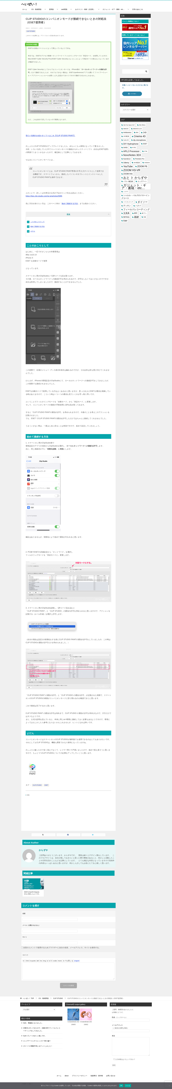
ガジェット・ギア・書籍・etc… (114, 9)
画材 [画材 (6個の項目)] (136, 217)
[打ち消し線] (37, 960)
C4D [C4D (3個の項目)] (145, 132)
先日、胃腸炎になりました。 (33, 1023)
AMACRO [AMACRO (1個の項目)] (125, 128)
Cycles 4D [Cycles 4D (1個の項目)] (126, 140)
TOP (28, 998)
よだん (32, 231)
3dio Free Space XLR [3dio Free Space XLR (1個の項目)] (128, 125)
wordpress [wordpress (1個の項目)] (147, 162)
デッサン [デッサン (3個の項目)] (127, 206)
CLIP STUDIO (31, 31)
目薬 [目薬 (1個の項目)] (144, 217)
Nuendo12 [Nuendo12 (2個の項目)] (127, 159)
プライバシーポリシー (79, 1076)
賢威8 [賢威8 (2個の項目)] (125, 221)
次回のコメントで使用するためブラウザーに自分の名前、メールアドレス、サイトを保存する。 (62, 948)
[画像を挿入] (44, 960)
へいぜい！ (29, 3)
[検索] (135, 71)
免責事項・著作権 (96, 1076)
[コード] (55, 960)
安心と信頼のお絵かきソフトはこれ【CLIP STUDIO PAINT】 (50, 136)
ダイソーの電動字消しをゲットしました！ (37, 1046)
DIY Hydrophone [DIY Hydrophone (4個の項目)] (130, 144)
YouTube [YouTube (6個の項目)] (128, 166)
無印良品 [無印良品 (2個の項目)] (126, 217)
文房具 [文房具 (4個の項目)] (126, 213)
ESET (46, 785)
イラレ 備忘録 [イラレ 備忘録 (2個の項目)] (128, 181)
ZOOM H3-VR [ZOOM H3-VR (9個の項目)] (131, 170)
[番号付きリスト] (50, 960)
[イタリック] (25, 960)
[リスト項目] (52, 960)
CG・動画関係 (36, 9)
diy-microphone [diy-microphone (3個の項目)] (139, 140)
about (66, 1076)
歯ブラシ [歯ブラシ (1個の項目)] (144, 213)
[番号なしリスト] (47, 960)
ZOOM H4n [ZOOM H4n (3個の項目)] (128, 174)
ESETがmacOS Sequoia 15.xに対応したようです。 (32, 893)
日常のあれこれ (137, 9)
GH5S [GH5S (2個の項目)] (125, 147)
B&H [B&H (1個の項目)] (137, 132)
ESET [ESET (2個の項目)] (145, 144)
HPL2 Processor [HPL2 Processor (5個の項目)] (131, 151)
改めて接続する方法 (70, 203)
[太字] (23, 960)
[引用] (32, 960)
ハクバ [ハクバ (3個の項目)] (138, 206)
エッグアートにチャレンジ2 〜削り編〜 (37, 1041)
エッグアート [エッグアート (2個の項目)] (142, 181)
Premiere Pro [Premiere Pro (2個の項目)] (139, 159)
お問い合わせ (110, 1076)
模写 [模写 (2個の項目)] (135, 213)
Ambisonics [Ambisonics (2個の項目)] (127, 132)
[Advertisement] (68, 812)
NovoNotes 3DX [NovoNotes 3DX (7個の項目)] (132, 155)
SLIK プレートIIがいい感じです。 (34, 1036)
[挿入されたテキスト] (41, 960)
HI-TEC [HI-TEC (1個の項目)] (134, 147)
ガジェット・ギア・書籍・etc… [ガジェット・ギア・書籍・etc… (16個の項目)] (133, 187)
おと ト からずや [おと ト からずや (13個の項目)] (135, 177)
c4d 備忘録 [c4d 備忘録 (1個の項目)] (126, 136)
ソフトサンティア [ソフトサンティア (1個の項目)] (128, 202)
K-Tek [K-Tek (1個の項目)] (145, 151)
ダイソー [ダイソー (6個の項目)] (143, 202)
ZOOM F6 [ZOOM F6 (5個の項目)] (142, 166)
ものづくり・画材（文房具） (85, 9)
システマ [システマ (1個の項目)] (125, 191)
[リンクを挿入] (27, 960)
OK (121, 1085)
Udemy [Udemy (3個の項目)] (126, 163)
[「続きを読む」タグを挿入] (59, 960)
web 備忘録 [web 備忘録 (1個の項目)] (137, 162)
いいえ (128, 1085)
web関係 (64, 9)
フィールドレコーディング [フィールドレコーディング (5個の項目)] (136, 209)
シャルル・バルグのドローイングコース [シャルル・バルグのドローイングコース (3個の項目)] (135, 196)
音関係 (51, 9)
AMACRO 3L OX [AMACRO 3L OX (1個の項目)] (137, 128)
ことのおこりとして (37, 222)
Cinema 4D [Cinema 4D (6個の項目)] (140, 136)
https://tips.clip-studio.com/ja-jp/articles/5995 (44, 196)
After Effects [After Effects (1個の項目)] (142, 125)
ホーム (24, 9)
